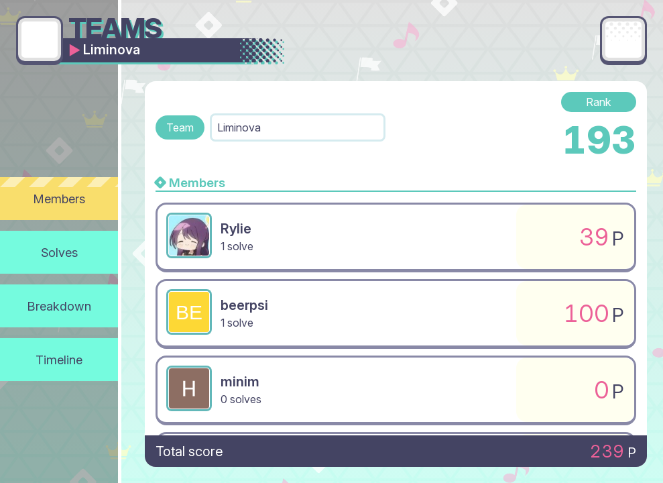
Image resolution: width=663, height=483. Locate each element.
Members (59, 198)
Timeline (59, 359)
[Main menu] (623, 39)
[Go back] (39, 39)
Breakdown (59, 306)
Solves (59, 252)
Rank (598, 102)
